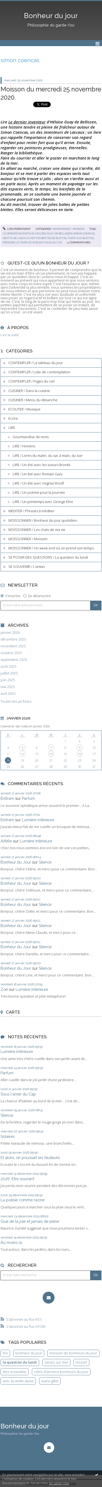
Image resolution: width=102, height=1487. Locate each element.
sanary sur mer (56, 1362)
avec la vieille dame (18, 1380)
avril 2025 (8, 693)
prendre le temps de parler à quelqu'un (32, 242)
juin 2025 (8, 680)
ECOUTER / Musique (24, 409)
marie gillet (50, 1380)
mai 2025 (8, 686)
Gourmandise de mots (31, 436)
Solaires (8, 1136)
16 (79, 754)
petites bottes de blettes (48, 238)
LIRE (11, 427)
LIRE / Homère (24, 446)
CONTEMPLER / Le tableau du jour (35, 362)
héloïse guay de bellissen (53, 233)
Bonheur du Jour (16, 862)
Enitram (7, 798)
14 (51, 754)
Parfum (28, 798)
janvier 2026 (10, 632)
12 (22, 754)
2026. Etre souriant (17, 1178)
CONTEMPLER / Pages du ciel (31, 381)
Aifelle (6, 841)
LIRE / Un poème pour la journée (39, 492)
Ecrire (13, 418)
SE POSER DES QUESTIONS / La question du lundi (48, 557)
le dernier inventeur (18, 233)
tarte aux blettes (81, 238)
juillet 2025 (9, 673)
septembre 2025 (14, 659)
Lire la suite (10, 334)
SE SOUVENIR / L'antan (26, 566)
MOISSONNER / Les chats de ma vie (36, 529)
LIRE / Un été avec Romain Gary (38, 474)
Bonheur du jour (51, 16)
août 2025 (8, 666)
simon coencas (84, 233)
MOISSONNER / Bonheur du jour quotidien (42, 520)
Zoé (4, 989)
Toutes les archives (16, 701)
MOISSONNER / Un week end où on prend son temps (51, 548)
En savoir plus (59, 1483)
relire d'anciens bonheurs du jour (61, 1371)
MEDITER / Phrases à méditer (31, 510)
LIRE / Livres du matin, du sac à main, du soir (48, 455)
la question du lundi (20, 1362)
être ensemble (14, 1371)
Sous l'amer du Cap (18, 1094)
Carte (13, 1012)
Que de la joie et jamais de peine (30, 1221)
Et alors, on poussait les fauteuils (30, 1157)
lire (5, 1353)
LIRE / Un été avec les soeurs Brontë (41, 464)
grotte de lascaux (16, 238)
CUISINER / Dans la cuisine (29, 390)
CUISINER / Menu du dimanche (32, 399)
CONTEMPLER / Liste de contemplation (39, 372)
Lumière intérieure (38, 819)
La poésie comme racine (23, 1200)
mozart (81, 1362)
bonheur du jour (28, 1353)
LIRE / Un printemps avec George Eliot (43, 501)
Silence (45, 862)
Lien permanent (17, 228)
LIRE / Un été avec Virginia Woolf (38, 483)
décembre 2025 (13, 639)
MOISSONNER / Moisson (68, 228)
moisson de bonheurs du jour (73, 1353)
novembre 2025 (13, 646)
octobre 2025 (11, 653)
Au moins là (11, 1242)
